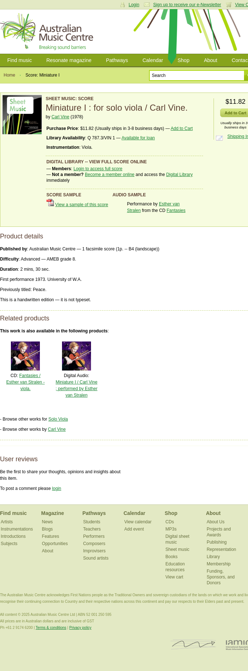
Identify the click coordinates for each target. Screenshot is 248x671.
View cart (174, 577)
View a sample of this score (81, 204)
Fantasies (176, 210)
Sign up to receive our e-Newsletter (187, 4)
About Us (215, 521)
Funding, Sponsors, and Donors (221, 577)
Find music (19, 60)
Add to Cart (182, 128)
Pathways (117, 60)
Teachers (92, 529)
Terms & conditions (51, 628)
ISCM (193, 644)
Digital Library (179, 174)
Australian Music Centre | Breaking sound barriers (48, 31)
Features (50, 536)
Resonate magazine (69, 60)
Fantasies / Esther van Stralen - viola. (25, 382)
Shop (184, 60)
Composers (94, 543)
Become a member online (110, 174)
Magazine (52, 513)
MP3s (171, 529)
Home (9, 75)
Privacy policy (80, 628)
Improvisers (94, 550)
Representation (221, 549)
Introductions (13, 536)
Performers (93, 536)
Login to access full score (98, 168)
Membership (219, 563)
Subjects (9, 543)
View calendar (138, 521)
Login (134, 4)
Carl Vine (60, 116)
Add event (134, 529)
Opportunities (55, 543)
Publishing (217, 542)
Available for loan (138, 137)
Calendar (152, 60)
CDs (169, 521)
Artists (7, 521)
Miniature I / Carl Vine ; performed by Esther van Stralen (76, 389)
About (210, 60)
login (56, 488)
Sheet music (177, 549)
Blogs (47, 529)
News (47, 521)
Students (91, 521)
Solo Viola (58, 419)
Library (213, 556)
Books (171, 556)
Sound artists (95, 558)
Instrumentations (17, 529)
